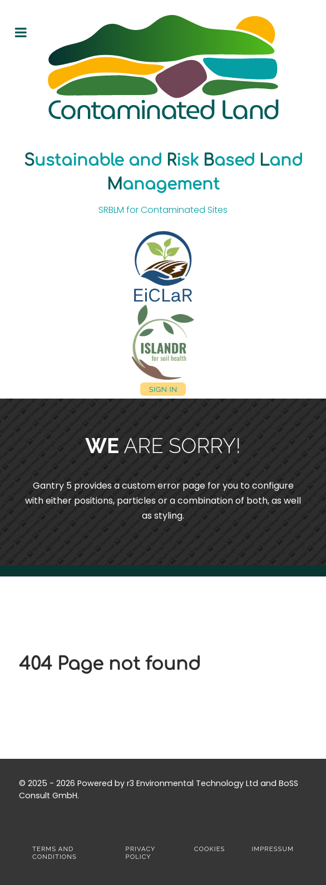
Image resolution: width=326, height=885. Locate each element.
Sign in (163, 389)
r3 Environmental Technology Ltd (192, 783)
